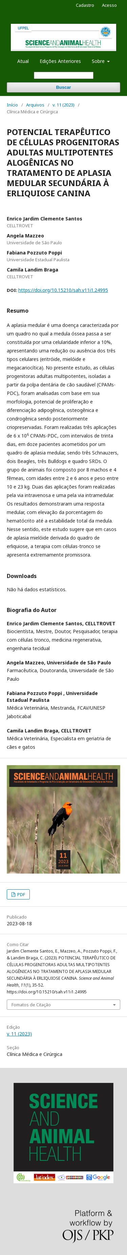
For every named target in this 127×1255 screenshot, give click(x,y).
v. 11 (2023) (63, 105)
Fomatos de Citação (31, 1005)
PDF (20, 894)
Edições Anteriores (60, 61)
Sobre (99, 61)
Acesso (109, 5)
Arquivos (35, 105)
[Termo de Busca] (63, 75)
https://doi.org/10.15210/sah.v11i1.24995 (63, 290)
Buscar (63, 87)
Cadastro (85, 5)
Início (12, 105)
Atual (23, 61)
